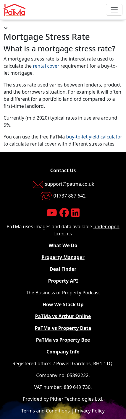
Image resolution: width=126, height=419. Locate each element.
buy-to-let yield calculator (94, 136)
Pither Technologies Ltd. (76, 399)
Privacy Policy (90, 410)
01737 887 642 (70, 196)
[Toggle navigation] (114, 10)
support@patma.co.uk (69, 184)
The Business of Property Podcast (63, 292)
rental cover (46, 66)
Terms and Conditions (45, 410)
